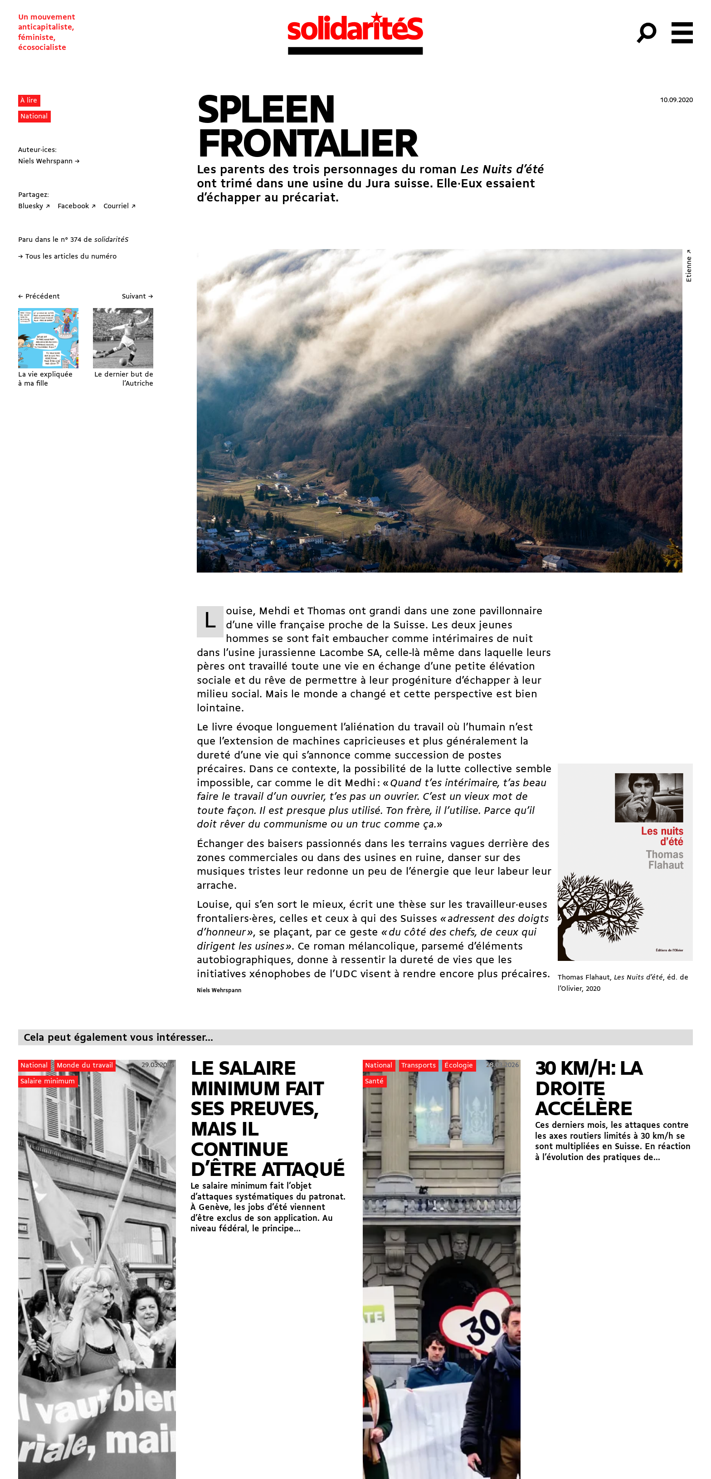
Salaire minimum (47, 1081)
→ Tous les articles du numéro (67, 256)
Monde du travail (85, 1065)
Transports (418, 1065)
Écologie (458, 1065)
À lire (28, 100)
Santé (374, 1081)
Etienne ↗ (689, 265)
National (34, 116)
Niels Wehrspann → (49, 161)
